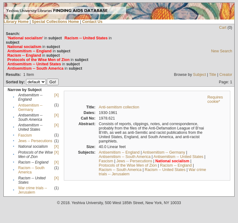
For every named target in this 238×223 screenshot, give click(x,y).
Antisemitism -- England (119, 152)
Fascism (25, 135)
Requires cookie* (215, 99)
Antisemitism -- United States (178, 157)
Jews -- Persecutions (35, 141)
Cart (223, 27)
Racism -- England (176, 165)
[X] (56, 95)
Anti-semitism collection (119, 107)
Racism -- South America (31, 170)
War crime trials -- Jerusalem (32, 190)
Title (212, 74)
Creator (225, 74)
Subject (199, 74)
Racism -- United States (165, 170)
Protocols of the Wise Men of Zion (128, 165)
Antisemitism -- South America (125, 157)
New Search (221, 51)
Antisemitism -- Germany (30, 107)
